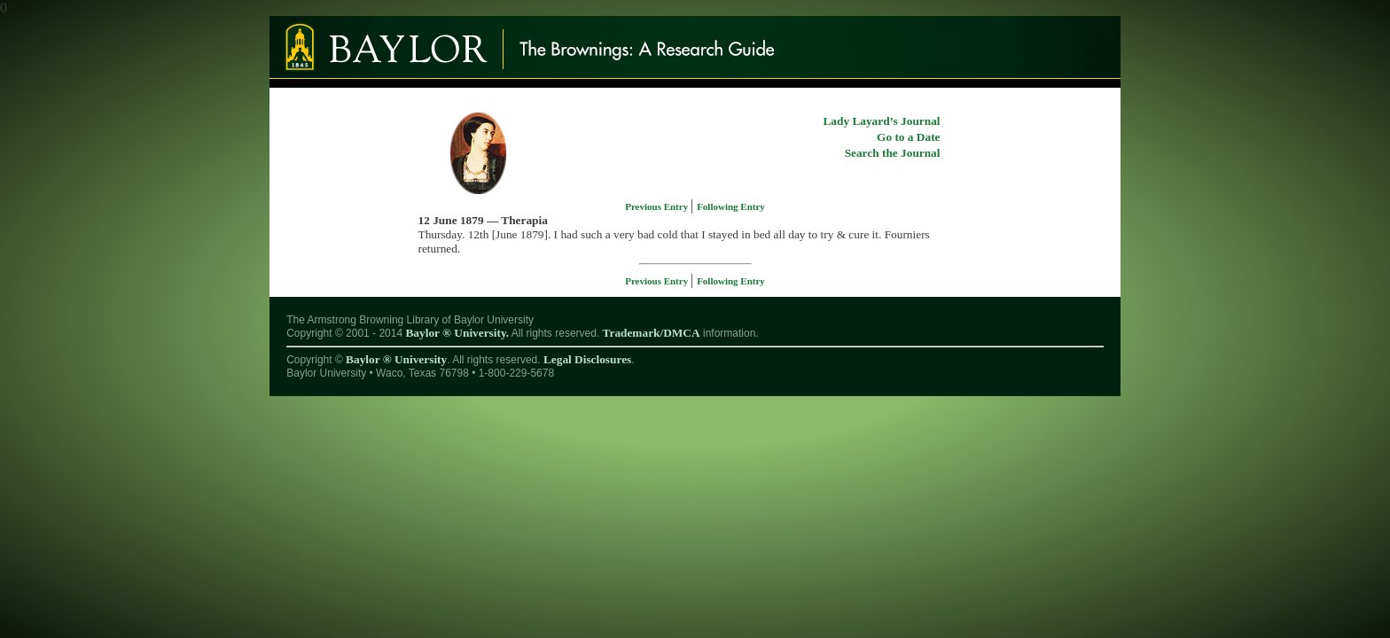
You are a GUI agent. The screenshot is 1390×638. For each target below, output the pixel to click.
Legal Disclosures (587, 359)
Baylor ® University (396, 359)
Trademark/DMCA (651, 332)
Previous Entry (658, 206)
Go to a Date (908, 137)
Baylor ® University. (457, 332)
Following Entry (731, 206)
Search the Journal (893, 153)
